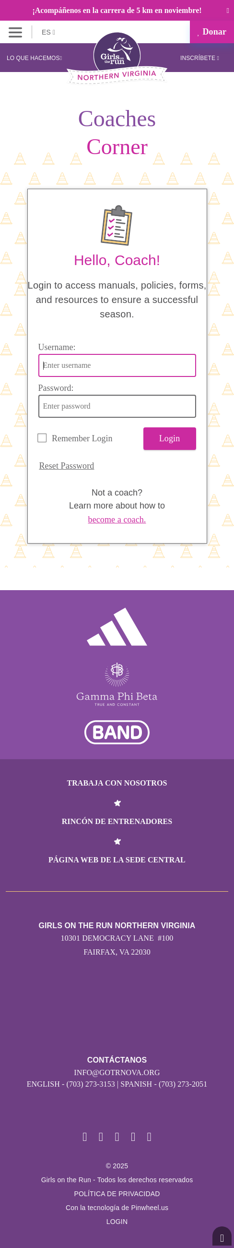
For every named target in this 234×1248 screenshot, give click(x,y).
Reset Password (66, 466)
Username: (57, 347)
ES (48, 32)
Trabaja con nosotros (117, 783)
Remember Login (82, 438)
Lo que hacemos (34, 58)
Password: (56, 388)
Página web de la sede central (117, 860)
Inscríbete (199, 58)
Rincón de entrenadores (117, 821)
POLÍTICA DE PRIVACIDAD (117, 1194)
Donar (212, 31)
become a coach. (117, 519)
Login (169, 438)
